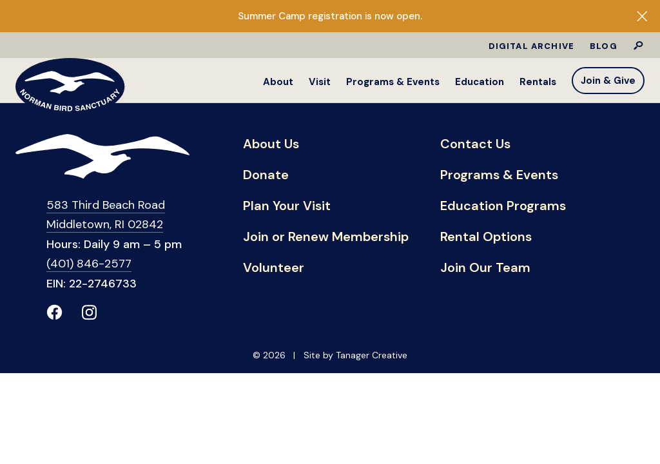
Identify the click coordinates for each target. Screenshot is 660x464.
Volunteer (273, 268)
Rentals (537, 81)
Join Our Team (485, 268)
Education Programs (503, 206)
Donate (266, 175)
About (278, 81)
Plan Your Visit (287, 206)
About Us (271, 144)
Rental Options (486, 237)
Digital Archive (532, 46)
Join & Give (608, 80)
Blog (603, 46)
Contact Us (475, 144)
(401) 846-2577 (88, 263)
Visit (320, 81)
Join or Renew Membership (326, 237)
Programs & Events (393, 81)
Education (479, 81)
